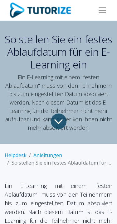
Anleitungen (47, 155)
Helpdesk (16, 155)
